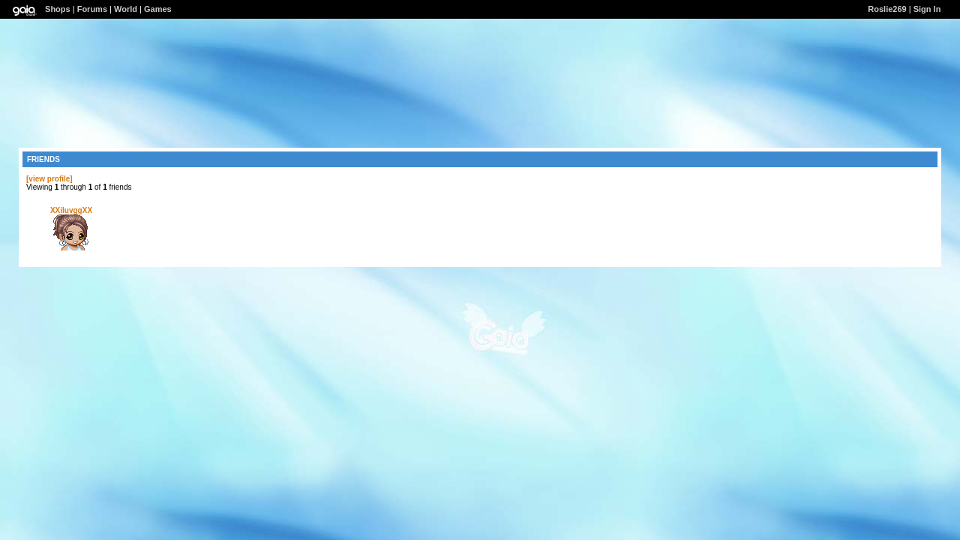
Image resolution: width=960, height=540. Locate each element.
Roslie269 (887, 9)
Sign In (927, 9)
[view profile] (49, 179)
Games (158, 9)
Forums (92, 9)
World (125, 9)
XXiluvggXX (71, 210)
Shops (57, 9)
